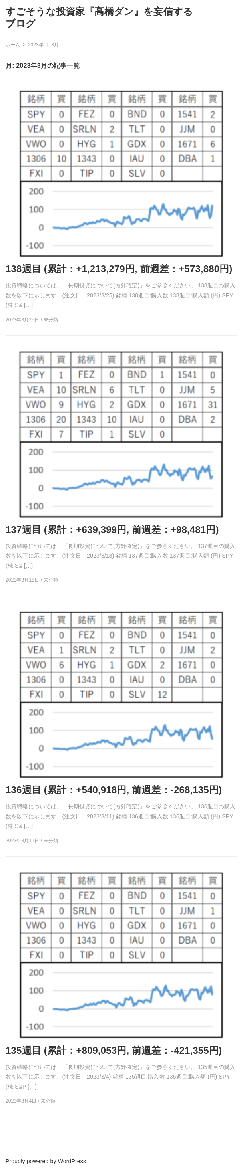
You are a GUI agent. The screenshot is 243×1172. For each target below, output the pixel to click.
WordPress (72, 1161)
